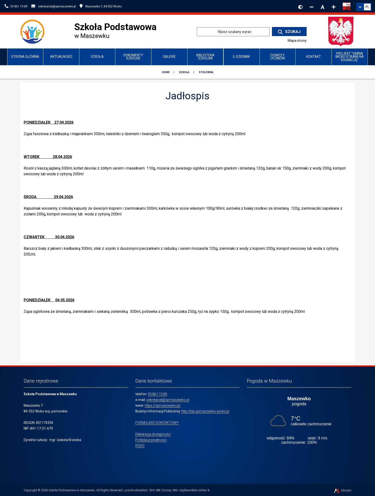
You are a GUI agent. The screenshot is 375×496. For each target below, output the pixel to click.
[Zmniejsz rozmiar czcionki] (311, 6)
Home (166, 72)
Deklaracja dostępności (153, 434)
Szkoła (97, 57)
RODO (139, 446)
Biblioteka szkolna (205, 56)
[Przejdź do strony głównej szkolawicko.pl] (34, 31)
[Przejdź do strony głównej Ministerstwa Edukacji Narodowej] (340, 31)
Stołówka (206, 72)
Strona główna (25, 57)
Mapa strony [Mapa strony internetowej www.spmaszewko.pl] (297, 41)
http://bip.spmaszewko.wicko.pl (205, 411)
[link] (363, 7)
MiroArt (342, 490)
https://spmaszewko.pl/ (163, 405)
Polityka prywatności (151, 440)
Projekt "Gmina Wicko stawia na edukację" (349, 57)
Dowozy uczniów (277, 56)
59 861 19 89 (157, 394)
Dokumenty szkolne (133, 56)
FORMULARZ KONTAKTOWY (157, 423)
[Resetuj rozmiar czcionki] (322, 6)
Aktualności (61, 57)
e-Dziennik (241, 57)
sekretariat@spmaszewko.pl (167, 400)
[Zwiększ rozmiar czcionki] (333, 6)
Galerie (169, 57)
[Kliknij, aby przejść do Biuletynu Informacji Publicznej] (346, 6)
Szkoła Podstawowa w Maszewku (72, 490)
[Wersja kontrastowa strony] (300, 6)
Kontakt (313, 57)
